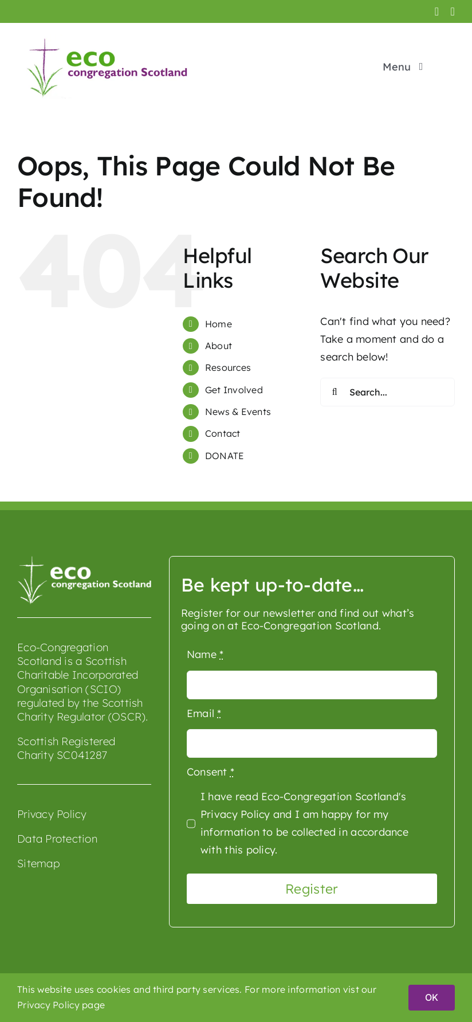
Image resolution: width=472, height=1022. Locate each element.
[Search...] (387, 392)
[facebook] (437, 11)
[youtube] (452, 11)
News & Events (238, 411)
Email (204, 713)
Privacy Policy (52, 814)
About (218, 345)
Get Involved (234, 390)
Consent (210, 771)
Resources (228, 367)
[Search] (334, 392)
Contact (223, 433)
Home (218, 324)
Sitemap (38, 863)
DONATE (225, 455)
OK (431, 997)
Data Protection (57, 838)
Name (205, 654)
